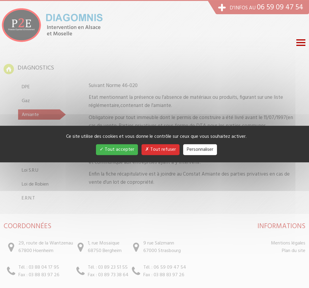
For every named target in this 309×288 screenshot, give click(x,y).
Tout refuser (160, 150)
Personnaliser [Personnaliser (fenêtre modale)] (200, 150)
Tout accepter (117, 150)
